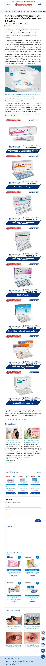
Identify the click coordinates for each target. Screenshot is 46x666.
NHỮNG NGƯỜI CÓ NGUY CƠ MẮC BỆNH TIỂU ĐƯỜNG (32, 627)
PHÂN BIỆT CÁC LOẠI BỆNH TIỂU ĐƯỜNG (14, 627)
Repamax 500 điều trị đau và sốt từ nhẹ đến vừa (23, 487)
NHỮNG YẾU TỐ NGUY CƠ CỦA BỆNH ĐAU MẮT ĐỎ (32, 646)
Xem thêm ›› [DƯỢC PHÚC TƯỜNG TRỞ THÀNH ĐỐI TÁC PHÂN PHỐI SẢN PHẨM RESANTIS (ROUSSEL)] (9, 462)
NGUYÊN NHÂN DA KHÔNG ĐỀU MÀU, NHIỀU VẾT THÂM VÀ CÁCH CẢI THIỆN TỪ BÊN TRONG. (32, 441)
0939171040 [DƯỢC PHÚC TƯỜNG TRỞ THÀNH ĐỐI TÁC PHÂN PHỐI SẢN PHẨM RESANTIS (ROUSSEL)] (19, 1)
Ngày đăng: (8, 24)
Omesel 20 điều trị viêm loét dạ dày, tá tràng (35, 487)
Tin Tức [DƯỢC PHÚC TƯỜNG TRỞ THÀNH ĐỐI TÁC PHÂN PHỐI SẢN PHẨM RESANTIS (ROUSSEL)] (13, 11)
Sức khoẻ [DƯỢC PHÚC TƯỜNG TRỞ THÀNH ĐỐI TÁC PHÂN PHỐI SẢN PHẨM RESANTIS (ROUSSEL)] (19, 11)
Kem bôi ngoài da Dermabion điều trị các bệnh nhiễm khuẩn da (10, 487)
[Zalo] (26, 420)
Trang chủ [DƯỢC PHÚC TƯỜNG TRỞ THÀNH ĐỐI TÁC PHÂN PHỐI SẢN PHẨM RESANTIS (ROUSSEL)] (7, 11)
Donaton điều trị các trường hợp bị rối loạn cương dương (32, 573)
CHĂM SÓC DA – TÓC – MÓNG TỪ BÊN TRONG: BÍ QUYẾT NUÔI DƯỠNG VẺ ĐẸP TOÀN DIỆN (13, 441)
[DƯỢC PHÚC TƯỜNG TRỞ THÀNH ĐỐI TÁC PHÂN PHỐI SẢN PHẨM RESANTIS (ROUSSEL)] (23, 4)
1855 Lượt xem (24, 24)
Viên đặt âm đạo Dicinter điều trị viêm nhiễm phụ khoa (14, 598)
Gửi (38, 520)
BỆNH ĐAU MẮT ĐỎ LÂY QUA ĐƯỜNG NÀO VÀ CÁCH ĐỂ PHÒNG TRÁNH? (14, 646)
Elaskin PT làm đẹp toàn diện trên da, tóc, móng (14, 573)
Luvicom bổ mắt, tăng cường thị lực (32, 598)
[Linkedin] (16, 420)
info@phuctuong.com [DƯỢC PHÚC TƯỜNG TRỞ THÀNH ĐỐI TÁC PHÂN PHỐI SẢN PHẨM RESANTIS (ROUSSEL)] (29, 1)
